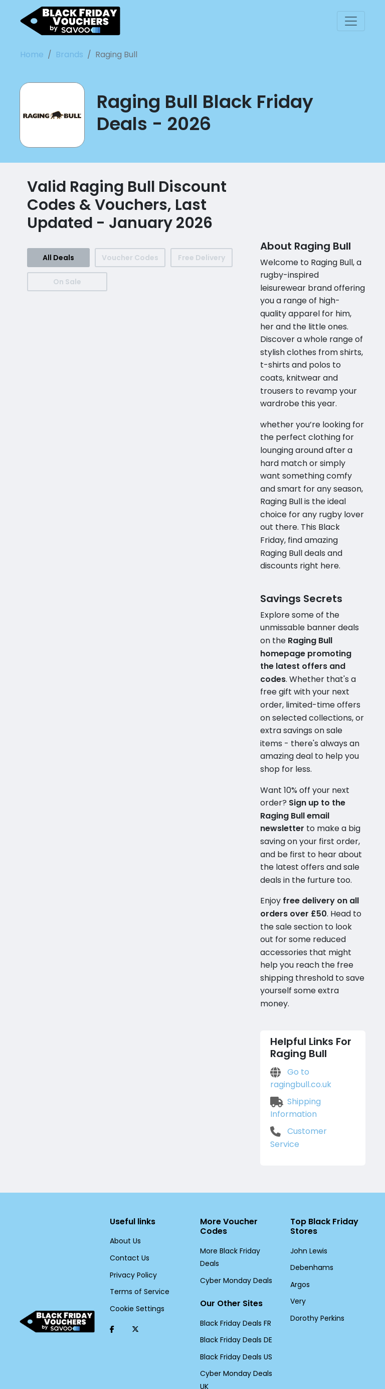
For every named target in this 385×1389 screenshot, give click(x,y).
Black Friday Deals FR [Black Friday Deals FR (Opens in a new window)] (235, 1246)
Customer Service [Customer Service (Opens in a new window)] (310, 1067)
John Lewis (307, 1174)
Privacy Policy (131, 1198)
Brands (64, 54)
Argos (299, 1208)
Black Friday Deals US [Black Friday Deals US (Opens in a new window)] (235, 1280)
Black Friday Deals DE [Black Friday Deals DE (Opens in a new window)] (235, 1263)
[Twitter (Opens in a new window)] (135, 1252)
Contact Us (127, 1181)
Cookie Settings (134, 1232)
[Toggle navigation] (351, 21)
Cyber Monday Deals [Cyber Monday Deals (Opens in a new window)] (233, 1204)
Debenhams (309, 1191)
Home (31, 54)
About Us (124, 1164)
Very (297, 1224)
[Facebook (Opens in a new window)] (112, 1252)
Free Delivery (200, 258)
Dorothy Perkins (315, 1241)
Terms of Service (136, 1215)
